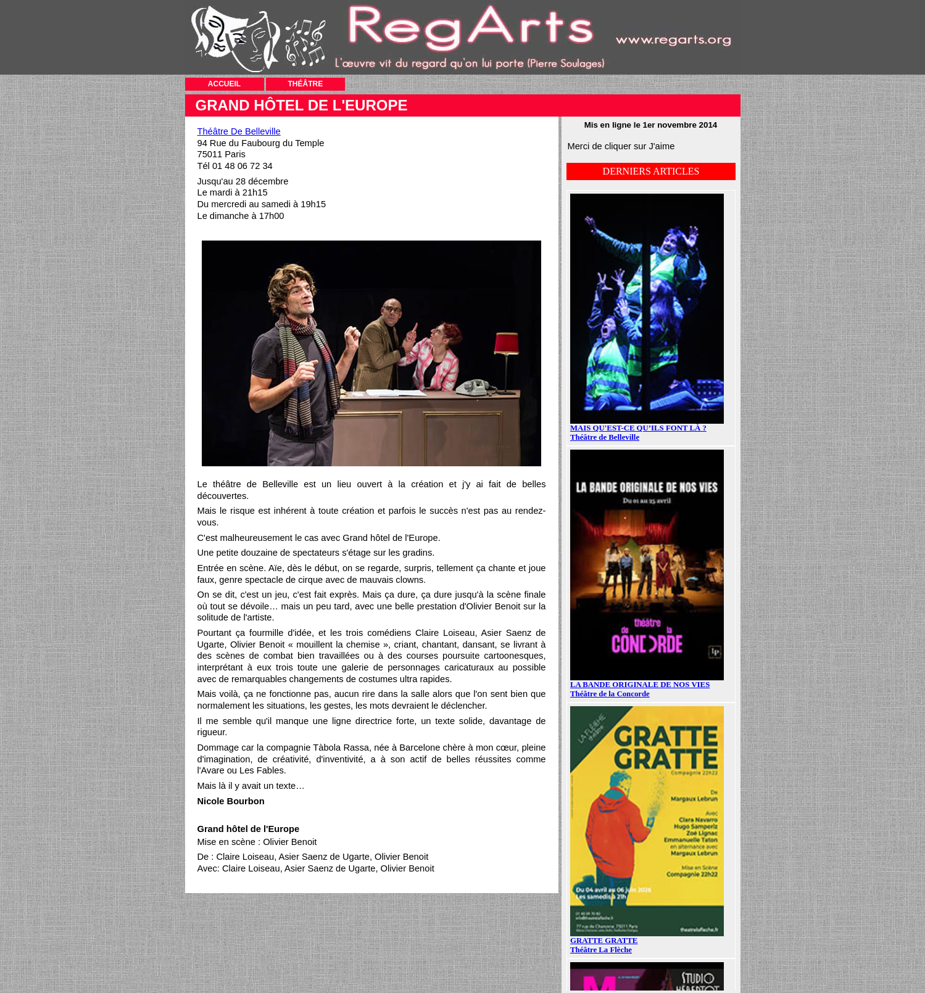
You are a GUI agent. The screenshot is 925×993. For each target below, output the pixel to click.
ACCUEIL (224, 84)
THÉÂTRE (305, 84)
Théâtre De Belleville (239, 131)
